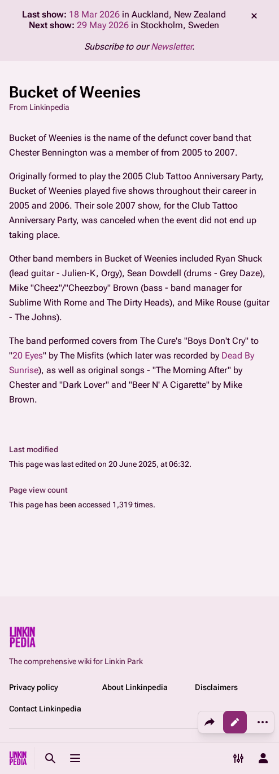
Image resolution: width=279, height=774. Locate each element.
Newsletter (171, 46)
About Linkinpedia (135, 687)
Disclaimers (216, 687)
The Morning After (192, 370)
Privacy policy (33, 687)
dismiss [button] (254, 16)
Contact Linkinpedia (45, 708)
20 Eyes (27, 355)
